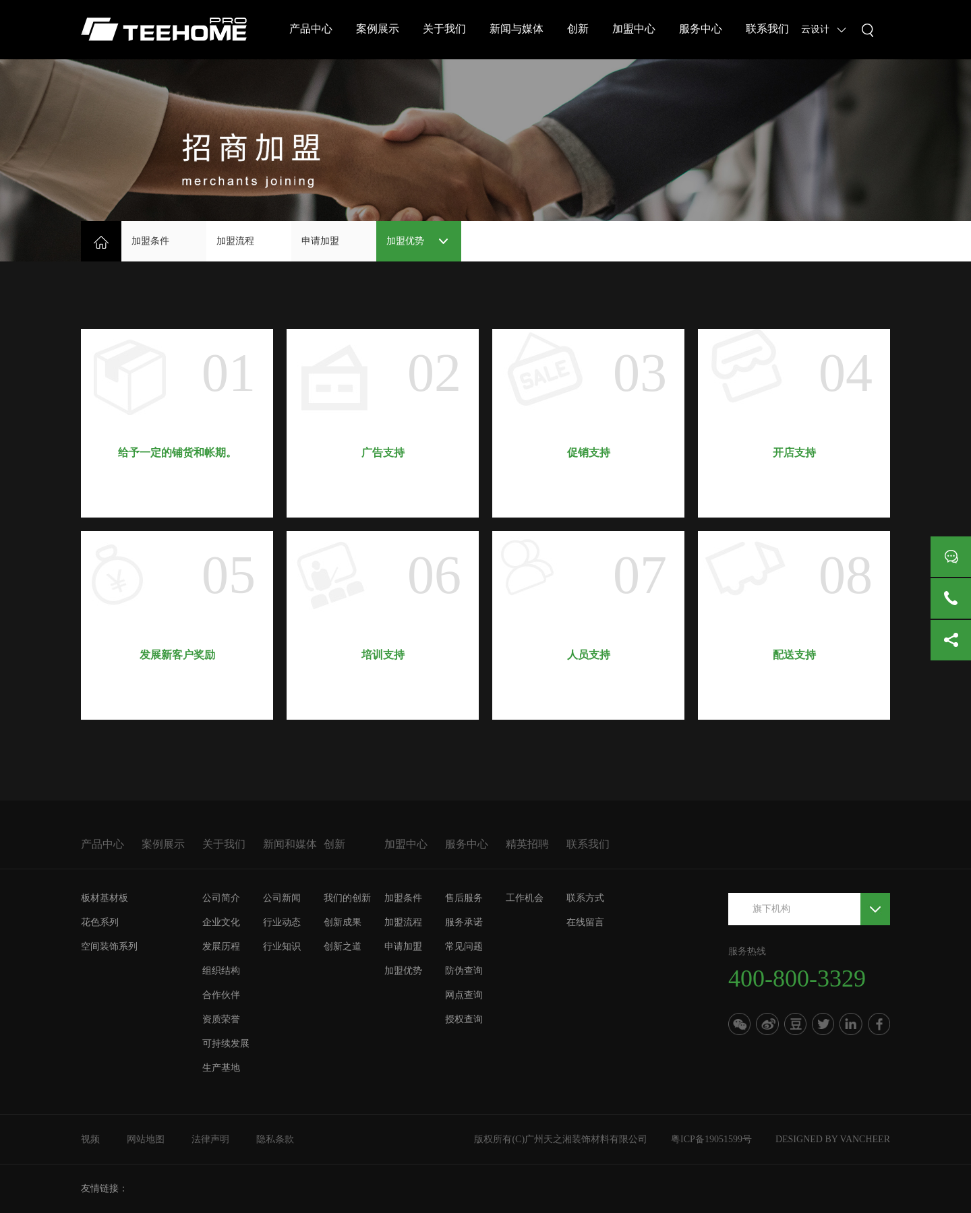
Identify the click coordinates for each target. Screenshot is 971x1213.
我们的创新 (347, 898)
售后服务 (464, 898)
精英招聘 (527, 844)
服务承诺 (464, 922)
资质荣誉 (221, 1019)
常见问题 (464, 946)
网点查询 (464, 995)
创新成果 (342, 922)
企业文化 (221, 922)
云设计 (815, 29)
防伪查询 (464, 971)
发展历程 (221, 946)
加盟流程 (235, 241)
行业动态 (282, 922)
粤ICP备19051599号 (711, 1139)
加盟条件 (150, 241)
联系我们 (767, 28)
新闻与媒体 (516, 28)
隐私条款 (275, 1139)
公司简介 (221, 898)
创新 (578, 28)
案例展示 (377, 28)
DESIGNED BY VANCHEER (832, 1139)
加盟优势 (405, 241)
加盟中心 (633, 28)
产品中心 (310, 28)
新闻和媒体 (290, 844)
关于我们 (444, 28)
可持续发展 (225, 1043)
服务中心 (700, 28)
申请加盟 (320, 241)
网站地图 (146, 1139)
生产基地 (221, 1068)
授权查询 (464, 1019)
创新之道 (342, 946)
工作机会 (524, 898)
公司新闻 (282, 898)
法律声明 (210, 1139)
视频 (90, 1139)
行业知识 (282, 946)
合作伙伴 (221, 995)
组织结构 (221, 971)
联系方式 (585, 898)
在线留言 (585, 922)
